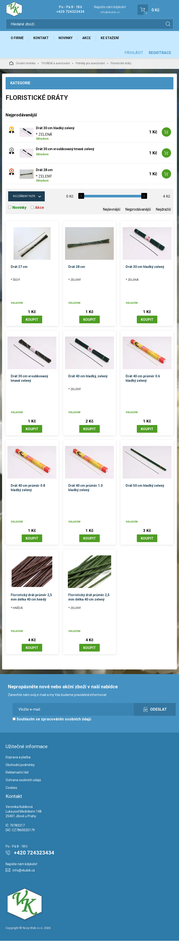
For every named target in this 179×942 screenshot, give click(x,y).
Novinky (67, 39)
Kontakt (42, 39)
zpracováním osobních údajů (66, 720)
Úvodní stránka (22, 64)
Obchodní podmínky (20, 766)
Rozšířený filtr (24, 197)
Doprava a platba (18, 758)
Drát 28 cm (44, 171)
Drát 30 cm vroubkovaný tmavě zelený (65, 150)
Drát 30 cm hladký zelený (55, 129)
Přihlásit (133, 54)
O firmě (17, 39)
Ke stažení (112, 39)
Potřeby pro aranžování (90, 64)
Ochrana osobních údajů (23, 781)
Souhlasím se (52, 720)
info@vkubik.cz (110, 12)
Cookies (11, 789)
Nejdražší (163, 210)
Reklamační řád (17, 773)
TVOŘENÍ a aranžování (55, 64)
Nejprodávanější (138, 210)
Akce (89, 39)
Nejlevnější (111, 210)
